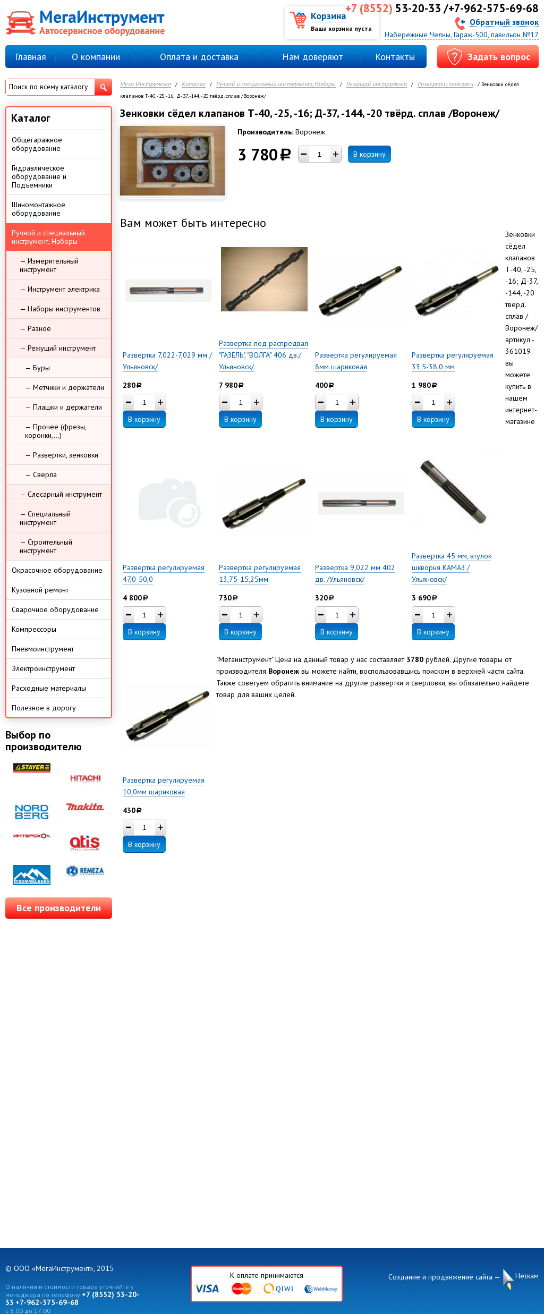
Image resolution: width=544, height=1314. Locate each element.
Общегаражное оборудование (37, 144)
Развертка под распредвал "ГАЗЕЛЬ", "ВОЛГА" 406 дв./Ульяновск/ (263, 354)
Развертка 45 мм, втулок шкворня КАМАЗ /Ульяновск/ (451, 567)
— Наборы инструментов (60, 308)
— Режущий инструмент (58, 348)
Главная (30, 56)
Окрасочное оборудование (57, 570)
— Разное (35, 328)
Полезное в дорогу (44, 708)
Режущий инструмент (376, 84)
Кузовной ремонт (40, 590)
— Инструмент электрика (60, 289)
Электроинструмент (43, 668)
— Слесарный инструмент (61, 494)
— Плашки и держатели (63, 407)
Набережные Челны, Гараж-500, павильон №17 (462, 34)
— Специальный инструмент (45, 518)
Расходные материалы (49, 688)
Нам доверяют (312, 56)
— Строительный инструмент (46, 546)
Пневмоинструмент (43, 649)
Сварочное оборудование (55, 609)
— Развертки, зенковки (61, 455)
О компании (96, 56)
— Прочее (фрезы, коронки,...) (56, 431)
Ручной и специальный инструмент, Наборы (276, 84)
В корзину (369, 154)
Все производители (58, 908)
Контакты (395, 56)
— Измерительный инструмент (49, 265)
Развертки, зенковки (445, 84)
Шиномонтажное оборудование (38, 209)
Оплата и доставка (199, 56)
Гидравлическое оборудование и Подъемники (39, 176)
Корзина (328, 16)
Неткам (527, 1276)
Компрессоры (34, 629)
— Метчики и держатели (64, 387)
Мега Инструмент (145, 84)
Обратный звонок (504, 21)
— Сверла (41, 474)
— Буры (37, 367)
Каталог (194, 84)
